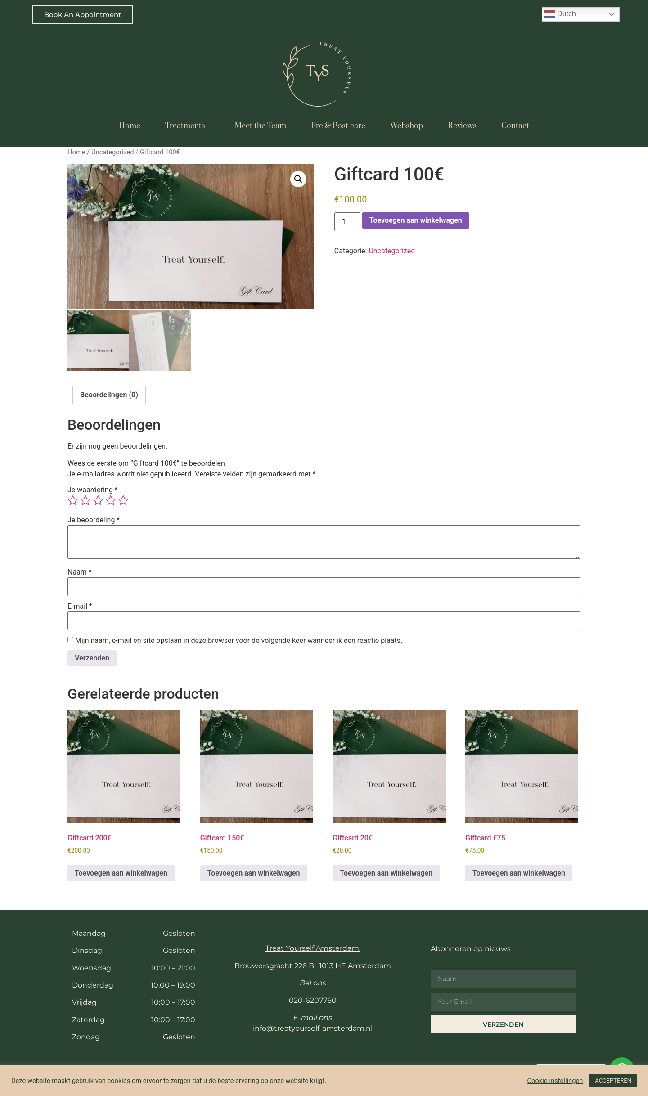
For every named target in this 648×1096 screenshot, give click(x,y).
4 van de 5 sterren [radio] (110, 499)
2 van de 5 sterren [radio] (85, 499)
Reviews (462, 126)
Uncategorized (112, 152)
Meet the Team (260, 126)
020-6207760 (313, 999)
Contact (515, 126)
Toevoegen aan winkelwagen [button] (121, 871)
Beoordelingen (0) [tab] (109, 393)
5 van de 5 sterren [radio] (123, 499)
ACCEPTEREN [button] (613, 1080)
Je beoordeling (94, 518)
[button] (298, 179)
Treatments (187, 126)
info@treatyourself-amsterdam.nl (313, 1027)
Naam (80, 571)
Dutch (560, 14)
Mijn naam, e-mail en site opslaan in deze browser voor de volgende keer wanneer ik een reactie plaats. (238, 639)
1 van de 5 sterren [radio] (73, 499)
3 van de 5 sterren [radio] (98, 499)
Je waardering (92, 488)
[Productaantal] (347, 221)
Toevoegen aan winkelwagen (415, 220)
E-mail (80, 605)
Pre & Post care (338, 126)
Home (129, 126)
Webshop (406, 126)
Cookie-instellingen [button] (555, 1081)
